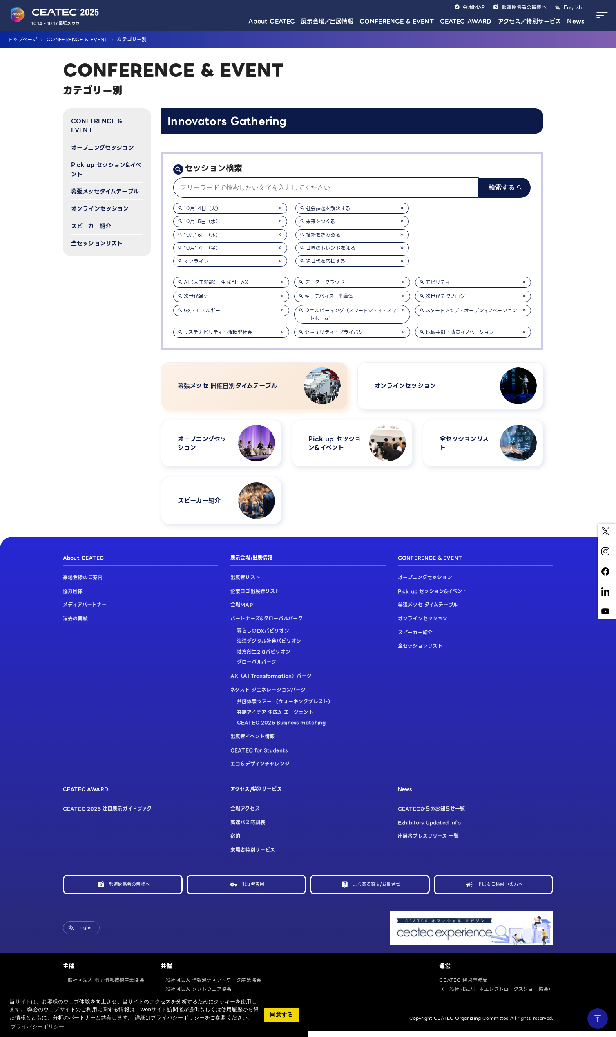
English (572, 7)
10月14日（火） (202, 208)
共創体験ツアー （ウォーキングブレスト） (285, 707)
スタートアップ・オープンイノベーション (471, 310)
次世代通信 (196, 296)
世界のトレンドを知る (331, 248)
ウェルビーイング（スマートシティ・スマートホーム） (350, 314)
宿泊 (235, 842)
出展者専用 (252, 889)
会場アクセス (245, 814)
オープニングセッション (102, 147)
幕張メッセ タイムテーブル (428, 610)
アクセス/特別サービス (256, 794)
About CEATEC (271, 21)
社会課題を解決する (328, 208)
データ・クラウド (324, 282)
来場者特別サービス (252, 855)
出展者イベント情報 (252, 742)
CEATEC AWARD (466, 21)
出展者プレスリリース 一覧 (428, 842)
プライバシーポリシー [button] (38, 1027)
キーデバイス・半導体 (329, 296)
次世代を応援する (325, 261)
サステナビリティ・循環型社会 (218, 332)
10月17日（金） (202, 248)
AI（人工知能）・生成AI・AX (216, 282)
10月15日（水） (202, 221)
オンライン (196, 261)
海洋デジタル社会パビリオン (269, 646)
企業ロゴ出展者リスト (255, 596)
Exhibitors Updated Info (429, 828)
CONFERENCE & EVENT (396, 21)
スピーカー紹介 (91, 226)
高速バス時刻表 (247, 828)
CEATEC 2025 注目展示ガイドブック (107, 814)
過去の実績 (75, 624)
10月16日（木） (202, 235)
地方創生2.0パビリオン (263, 657)
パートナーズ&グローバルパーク (266, 624)
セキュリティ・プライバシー (336, 332)
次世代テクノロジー (448, 296)
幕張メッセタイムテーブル (105, 191)
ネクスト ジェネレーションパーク (268, 695)
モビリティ (438, 282)
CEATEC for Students (259, 755)
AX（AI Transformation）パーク (271, 681)
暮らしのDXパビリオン (263, 636)
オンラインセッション (100, 208)
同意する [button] (281, 1014)
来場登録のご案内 (83, 583)
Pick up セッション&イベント (106, 169)
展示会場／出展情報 (327, 21)
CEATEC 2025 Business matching (281, 728)
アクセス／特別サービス (529, 21)
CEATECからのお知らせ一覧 (431, 814)
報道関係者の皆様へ (524, 7)
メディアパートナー (85, 610)
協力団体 (73, 596)
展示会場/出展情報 (251, 563)
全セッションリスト (97, 243)
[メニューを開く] (600, 15)
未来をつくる (320, 221)
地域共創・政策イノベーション (460, 332)
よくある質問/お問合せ (376, 889)
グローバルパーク (256, 668)
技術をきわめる (323, 235)
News (575, 21)
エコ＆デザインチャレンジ (260, 769)
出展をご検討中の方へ (500, 889)
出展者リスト (245, 583)
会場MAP (474, 7)
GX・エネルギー (202, 310)
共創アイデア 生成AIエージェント (275, 717)
